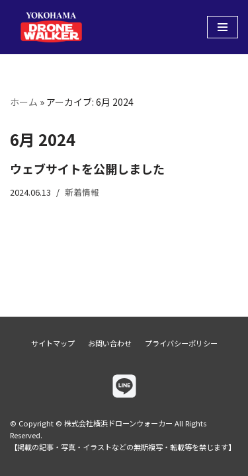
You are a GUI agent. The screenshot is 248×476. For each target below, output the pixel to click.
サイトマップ (53, 343)
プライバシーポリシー (181, 343)
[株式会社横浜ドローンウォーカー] (49, 27)
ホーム (24, 101)
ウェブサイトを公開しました (87, 168)
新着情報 (82, 192)
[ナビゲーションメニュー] (222, 27)
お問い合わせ (110, 343)
